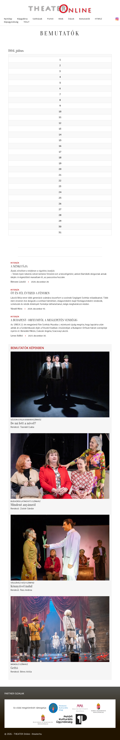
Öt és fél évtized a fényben (30, 293)
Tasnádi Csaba (27, 427)
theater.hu (37, 734)
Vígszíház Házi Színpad (22, 582)
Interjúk (15, 263)
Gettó (14, 668)
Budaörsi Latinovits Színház (26, 501)
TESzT (26, 22)
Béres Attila (26, 671)
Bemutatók (84, 18)
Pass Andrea (26, 590)
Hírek (61, 18)
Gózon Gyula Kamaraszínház (26, 419)
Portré (50, 18)
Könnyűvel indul (21, 586)
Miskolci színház (19, 664)
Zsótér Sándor (27, 508)
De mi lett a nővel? (23, 423)
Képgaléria (22, 18)
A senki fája (19, 266)
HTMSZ (98, 18)
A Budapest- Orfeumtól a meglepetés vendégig (44, 320)
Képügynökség (11, 22)
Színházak (37, 18)
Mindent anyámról (23, 505)
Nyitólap (8, 18)
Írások (71, 18)
